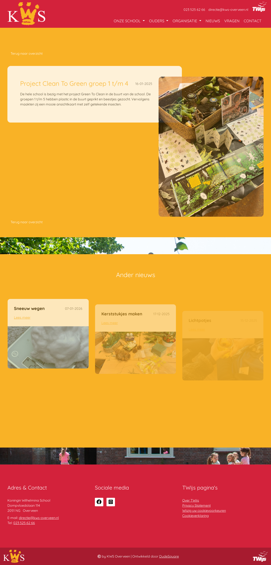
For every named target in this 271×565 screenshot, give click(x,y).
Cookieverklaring (195, 515)
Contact (252, 20)
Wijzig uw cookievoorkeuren (204, 510)
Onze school (128, 20)
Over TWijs (190, 500)
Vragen (231, 20)
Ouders (157, 20)
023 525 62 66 (194, 9)
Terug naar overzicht (27, 53)
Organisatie (185, 20)
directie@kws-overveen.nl (228, 9)
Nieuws (213, 20)
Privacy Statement (196, 505)
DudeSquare (169, 556)
